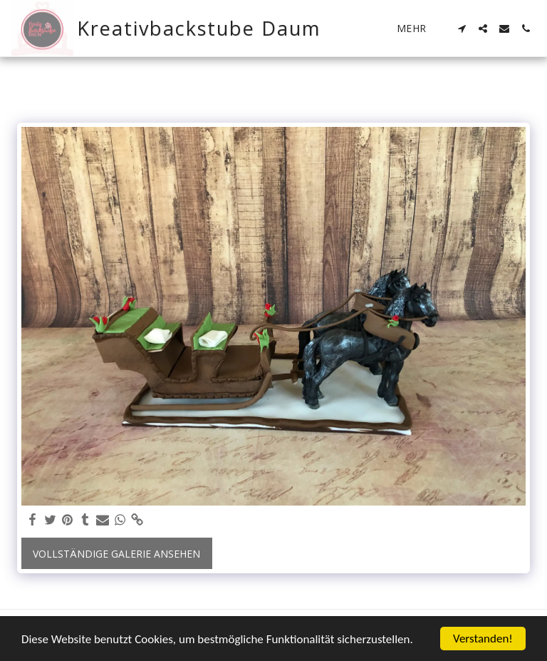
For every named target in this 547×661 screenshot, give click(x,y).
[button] (462, 29)
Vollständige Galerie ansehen (116, 553)
